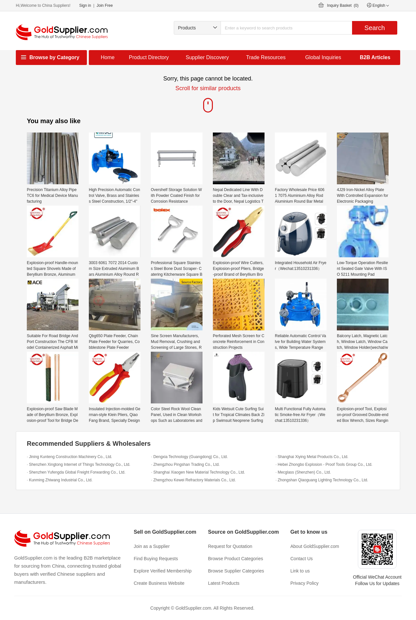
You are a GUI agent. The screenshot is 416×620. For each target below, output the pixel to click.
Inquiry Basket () (343, 5)
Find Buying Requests (156, 558)
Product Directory (149, 57)
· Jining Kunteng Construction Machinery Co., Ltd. (69, 456)
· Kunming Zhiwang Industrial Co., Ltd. (59, 480)
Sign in (85, 5)
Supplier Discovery (207, 57)
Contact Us (301, 558)
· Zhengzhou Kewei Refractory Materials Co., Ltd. (193, 480)
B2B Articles (375, 57)
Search (374, 27)
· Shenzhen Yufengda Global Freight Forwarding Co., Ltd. (76, 472)
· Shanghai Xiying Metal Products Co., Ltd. (312, 456)
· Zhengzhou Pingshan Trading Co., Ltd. (185, 464)
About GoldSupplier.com (314, 546)
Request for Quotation (230, 546)
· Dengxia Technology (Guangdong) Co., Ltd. (189, 456)
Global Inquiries (323, 57)
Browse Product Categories (235, 558)
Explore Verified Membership (163, 570)
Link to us (300, 570)
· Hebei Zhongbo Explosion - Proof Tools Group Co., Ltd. (324, 464)
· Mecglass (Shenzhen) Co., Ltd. (303, 472)
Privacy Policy (304, 583)
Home (108, 57)
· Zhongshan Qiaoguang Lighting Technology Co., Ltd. (322, 480)
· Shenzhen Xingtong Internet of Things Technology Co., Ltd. (78, 464)
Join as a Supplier (152, 546)
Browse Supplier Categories (236, 570)
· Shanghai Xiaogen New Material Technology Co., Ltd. (198, 472)
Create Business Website (159, 583)
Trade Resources (266, 57)
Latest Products (223, 583)
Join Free (105, 5)
